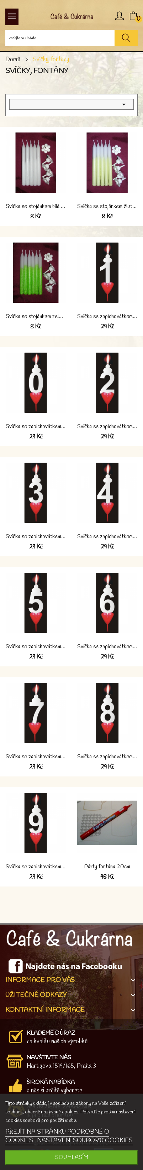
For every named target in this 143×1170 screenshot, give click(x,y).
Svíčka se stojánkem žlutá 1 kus (107, 206)
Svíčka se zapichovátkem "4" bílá (107, 537)
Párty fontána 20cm (107, 867)
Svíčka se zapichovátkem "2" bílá (107, 426)
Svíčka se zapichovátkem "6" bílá (107, 647)
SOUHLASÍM (71, 1157)
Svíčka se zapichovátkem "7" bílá (36, 757)
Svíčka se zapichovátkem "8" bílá (107, 757)
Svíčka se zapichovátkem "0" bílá (36, 426)
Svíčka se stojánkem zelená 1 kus (36, 316)
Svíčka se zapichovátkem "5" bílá (36, 647)
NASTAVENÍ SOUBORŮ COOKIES (85, 1141)
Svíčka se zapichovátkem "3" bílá (36, 537)
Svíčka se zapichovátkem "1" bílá (107, 316)
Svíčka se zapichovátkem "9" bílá (36, 867)
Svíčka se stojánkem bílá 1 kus (36, 206)
